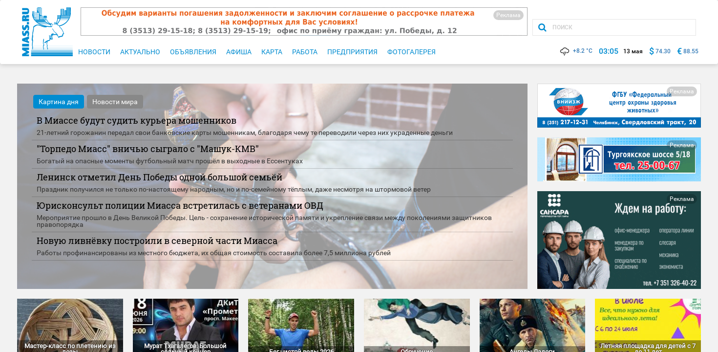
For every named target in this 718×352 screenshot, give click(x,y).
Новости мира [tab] (115, 102)
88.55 (690, 51)
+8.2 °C (575, 50)
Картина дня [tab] (59, 102)
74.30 (663, 51)
